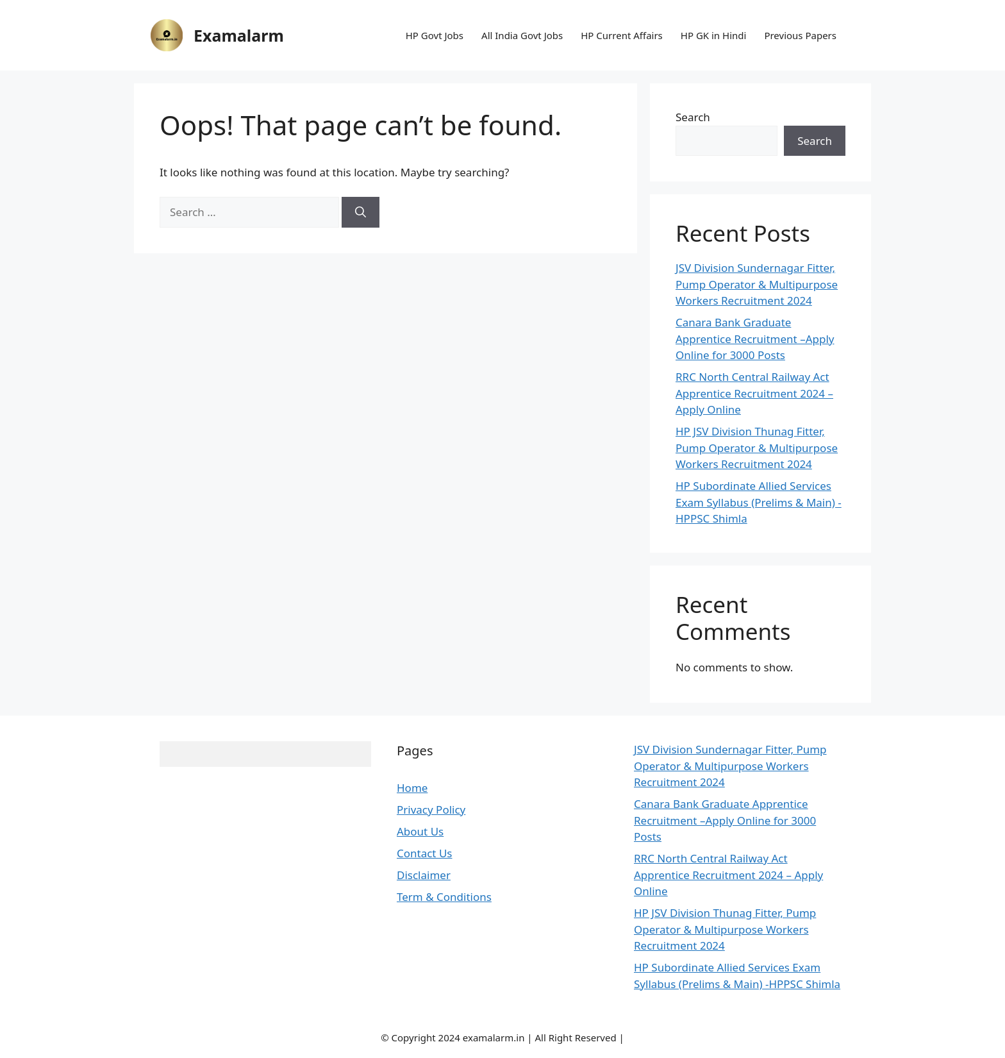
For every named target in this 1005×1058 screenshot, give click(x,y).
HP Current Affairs (622, 35)
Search (693, 117)
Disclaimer (424, 875)
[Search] (360, 212)
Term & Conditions (444, 896)
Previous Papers (800, 35)
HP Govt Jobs (434, 35)
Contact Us (425, 853)
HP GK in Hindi (714, 35)
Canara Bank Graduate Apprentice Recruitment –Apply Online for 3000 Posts (755, 338)
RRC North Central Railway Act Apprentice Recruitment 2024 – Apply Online (754, 393)
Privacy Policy (431, 809)
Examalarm (239, 35)
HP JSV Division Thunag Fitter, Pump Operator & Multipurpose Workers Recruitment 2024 (757, 447)
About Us (420, 831)
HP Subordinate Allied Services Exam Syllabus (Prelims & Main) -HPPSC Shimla (759, 502)
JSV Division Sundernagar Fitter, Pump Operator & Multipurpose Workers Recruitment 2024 (757, 284)
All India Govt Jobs (522, 35)
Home (412, 787)
